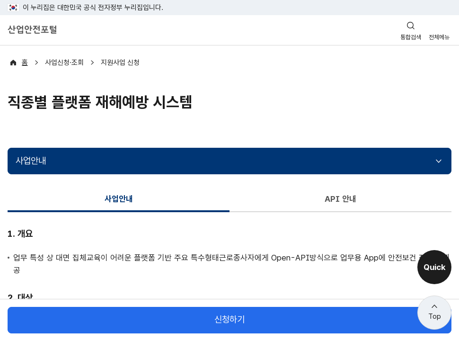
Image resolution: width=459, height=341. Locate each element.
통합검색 (410, 37)
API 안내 (341, 198)
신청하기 (229, 319)
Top (434, 316)
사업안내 (31, 160)
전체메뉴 (439, 37)
